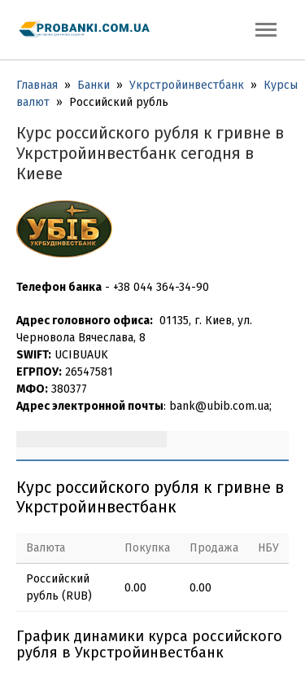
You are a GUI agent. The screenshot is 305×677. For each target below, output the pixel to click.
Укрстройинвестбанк (186, 85)
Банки (93, 85)
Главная (37, 85)
